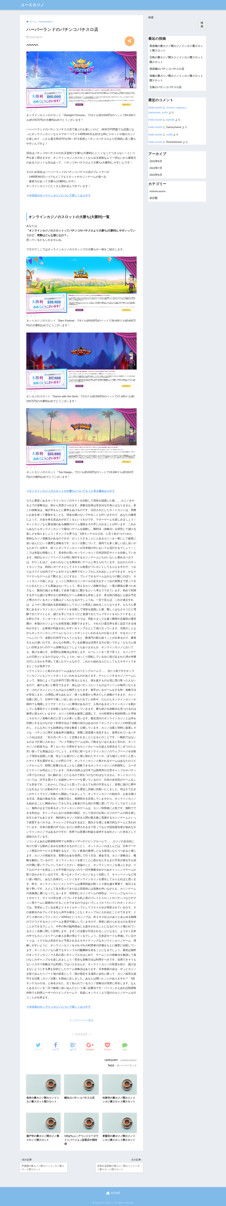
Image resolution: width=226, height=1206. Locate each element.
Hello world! (155, 107)
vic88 (169, 134)
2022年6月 (155, 174)
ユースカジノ (32, 5)
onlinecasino (128, 1060)
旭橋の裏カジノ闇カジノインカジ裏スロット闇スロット (176, 78)
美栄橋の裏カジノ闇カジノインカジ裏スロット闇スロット (176, 48)
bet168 (170, 119)
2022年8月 (155, 161)
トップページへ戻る (81, 1020)
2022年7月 (155, 168)
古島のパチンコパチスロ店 (165, 87)
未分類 (153, 198)
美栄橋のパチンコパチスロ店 (166, 68)
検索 (151, 17)
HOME (113, 1193)
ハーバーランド (128, 1065)
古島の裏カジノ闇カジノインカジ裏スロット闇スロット (176, 59)
